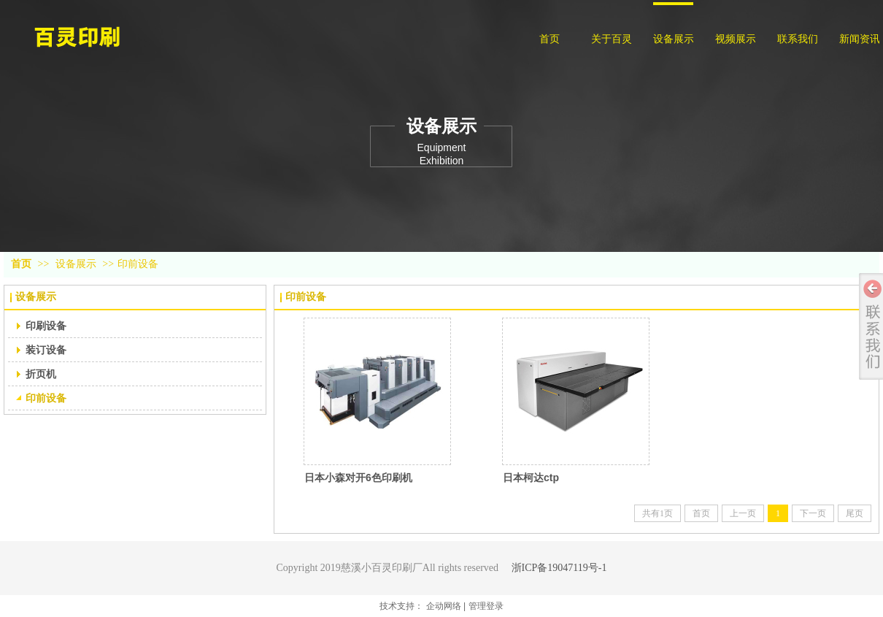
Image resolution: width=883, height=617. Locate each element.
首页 (21, 263)
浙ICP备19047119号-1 (559, 567)
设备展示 (75, 263)
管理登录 (486, 606)
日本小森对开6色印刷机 (358, 477)
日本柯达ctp (531, 477)
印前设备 (137, 263)
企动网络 (443, 606)
